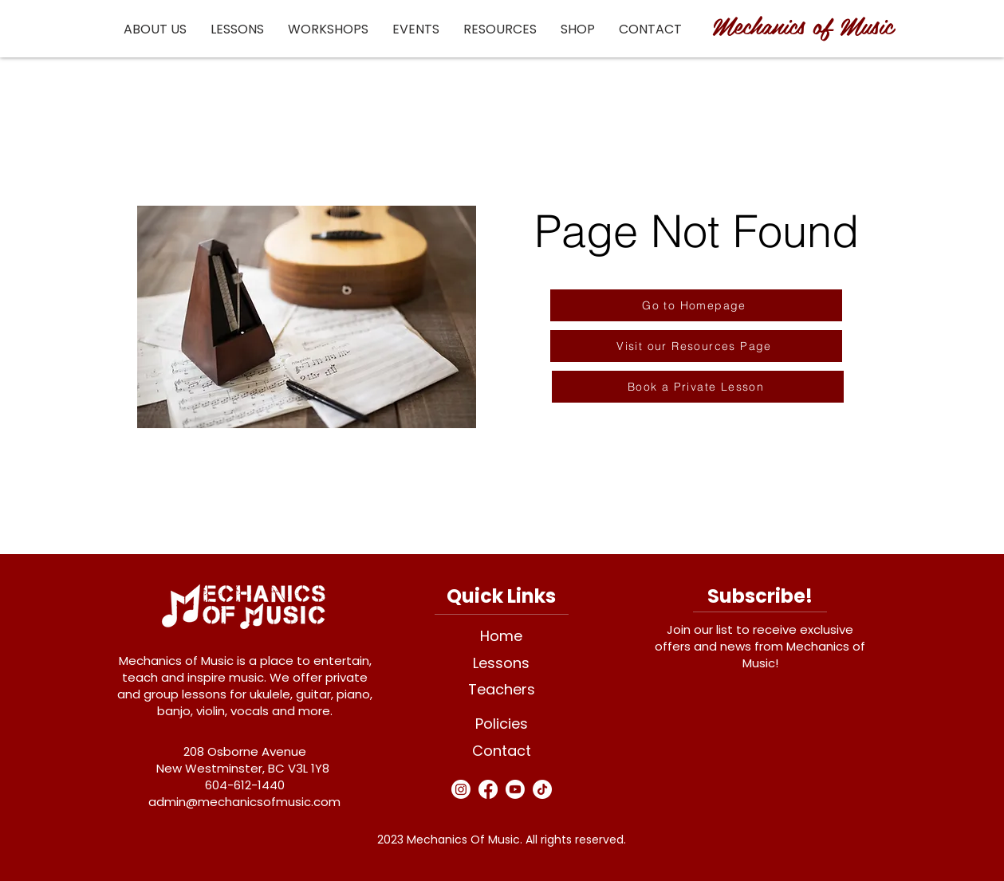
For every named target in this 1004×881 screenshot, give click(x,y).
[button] (155, 29)
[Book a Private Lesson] (698, 387)
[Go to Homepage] (696, 305)
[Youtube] (515, 789)
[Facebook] (488, 789)
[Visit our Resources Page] (696, 346)
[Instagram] (461, 789)
